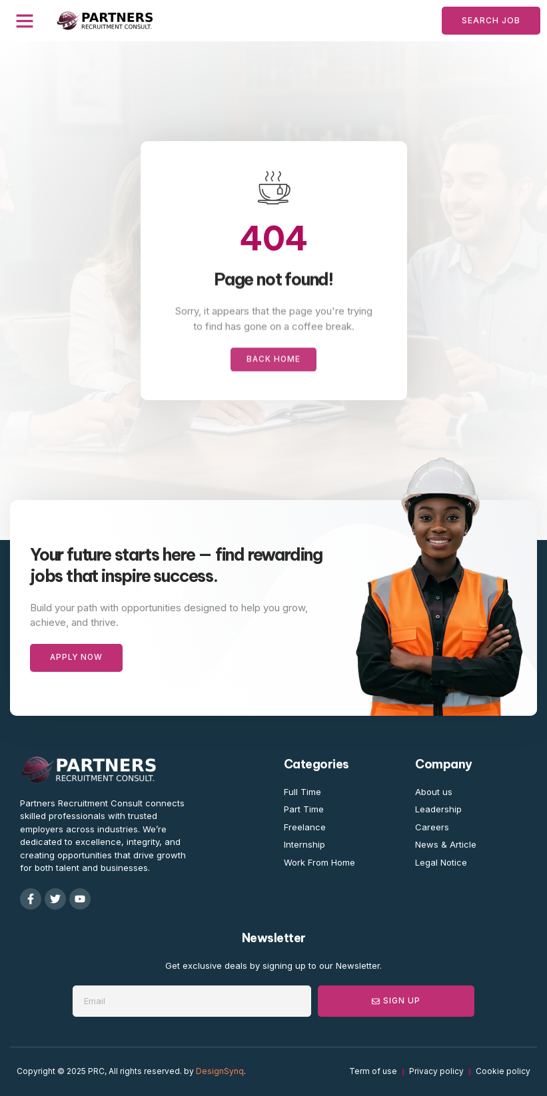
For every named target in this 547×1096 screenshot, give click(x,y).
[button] (25, 21)
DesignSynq (220, 1072)
